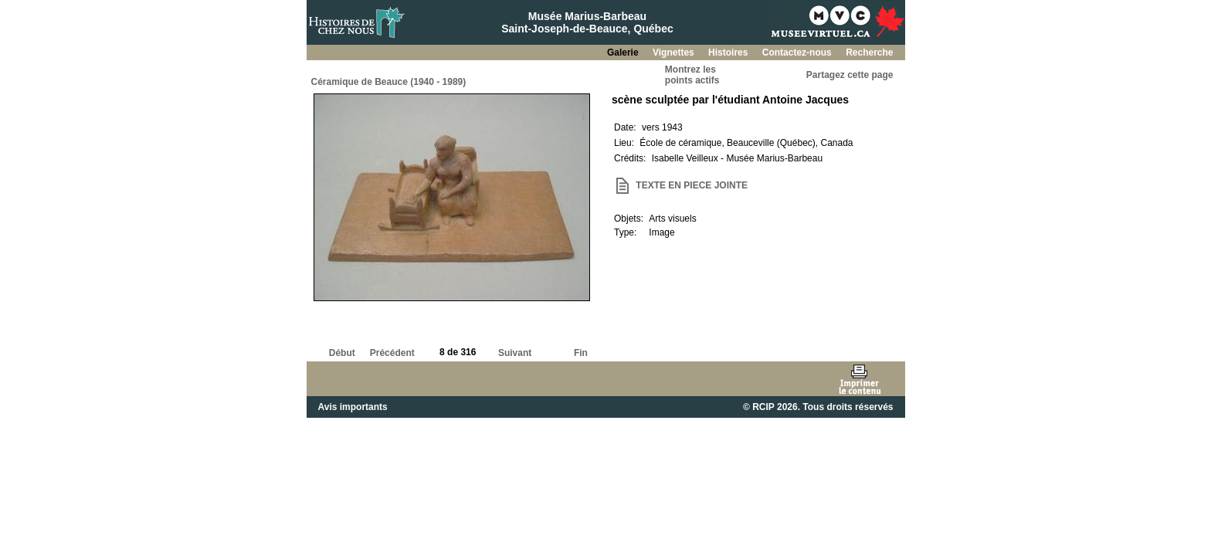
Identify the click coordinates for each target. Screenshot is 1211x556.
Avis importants (353, 407)
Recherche (869, 52)
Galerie (624, 52)
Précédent (392, 353)
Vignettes (675, 52)
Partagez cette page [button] (850, 75)
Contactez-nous (798, 52)
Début (342, 353)
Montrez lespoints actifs (692, 75)
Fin (581, 353)
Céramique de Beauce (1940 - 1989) (388, 81)
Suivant (514, 353)
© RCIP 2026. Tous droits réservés (818, 407)
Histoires (729, 52)
